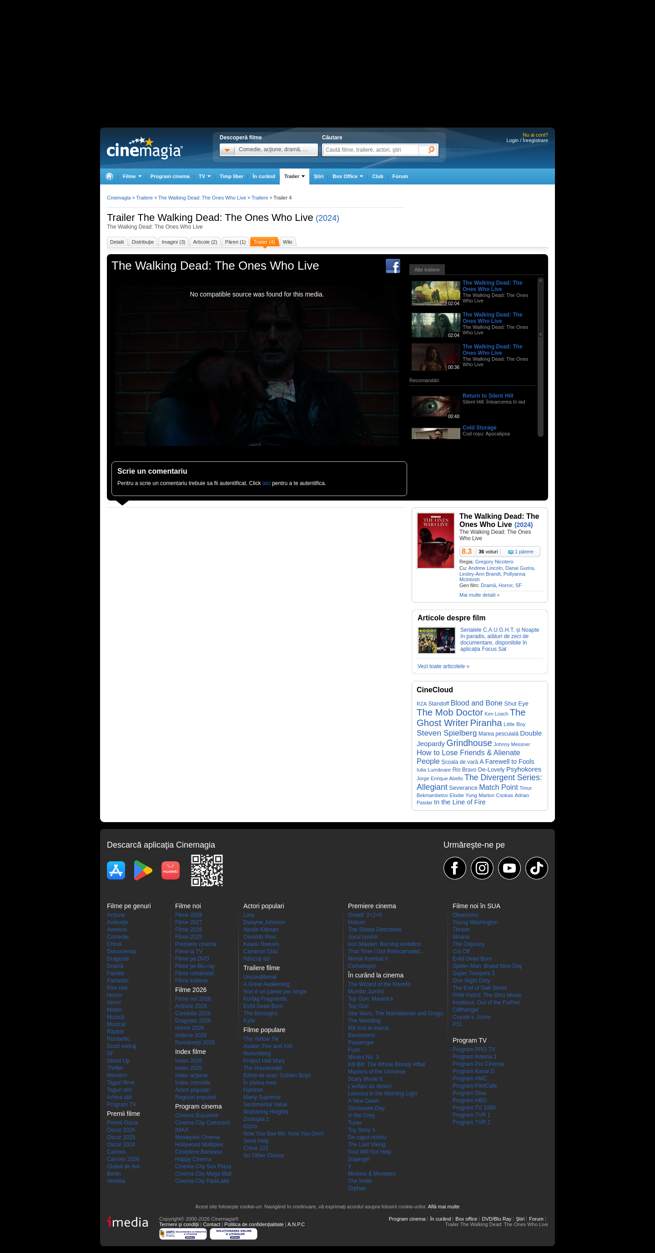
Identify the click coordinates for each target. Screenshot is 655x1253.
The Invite (360, 1181)
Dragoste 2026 (193, 1021)
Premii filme (123, 1113)
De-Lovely (491, 769)
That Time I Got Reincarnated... (386, 951)
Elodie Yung (463, 795)
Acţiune (116, 915)
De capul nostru (367, 1137)
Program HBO (470, 1100)
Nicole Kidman (260, 929)
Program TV (121, 1104)
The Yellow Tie (260, 1039)
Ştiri (318, 176)
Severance (463, 787)
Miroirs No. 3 (363, 1057)
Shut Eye (516, 703)
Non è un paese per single (275, 991)
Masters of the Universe (377, 1072)
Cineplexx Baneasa (198, 1152)
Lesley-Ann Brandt (480, 574)
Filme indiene (191, 980)
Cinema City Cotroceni (202, 1123)
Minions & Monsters (372, 1174)
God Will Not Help (369, 1152)
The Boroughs (260, 1013)
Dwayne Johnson (264, 922)
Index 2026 (188, 1061)
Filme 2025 (188, 937)
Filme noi (188, 906)
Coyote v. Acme (471, 1017)
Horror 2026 (189, 1028)
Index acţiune (191, 1075)
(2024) (327, 218)
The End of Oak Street (480, 988)
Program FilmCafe (475, 1086)
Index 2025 (188, 1068)
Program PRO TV (474, 1049)
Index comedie (193, 1082)
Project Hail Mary (264, 1061)
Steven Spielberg (447, 732)
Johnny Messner (512, 744)
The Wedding (364, 1021)
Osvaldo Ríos (259, 937)
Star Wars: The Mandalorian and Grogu (395, 1013)
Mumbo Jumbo (366, 991)
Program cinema (170, 176)
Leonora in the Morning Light (383, 1093)
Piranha (486, 723)
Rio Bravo (465, 770)
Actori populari (192, 1090)
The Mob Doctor (450, 712)
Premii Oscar (122, 1123)
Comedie (118, 937)
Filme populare (264, 1029)
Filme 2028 (188, 915)
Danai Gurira (519, 568)
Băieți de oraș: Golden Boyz (277, 1075)
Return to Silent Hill (488, 396)
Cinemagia (119, 197)
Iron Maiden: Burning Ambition (384, 944)
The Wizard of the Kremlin (379, 984)
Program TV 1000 (474, 1108)
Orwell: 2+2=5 (365, 915)
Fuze (354, 1050)
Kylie (249, 1021)
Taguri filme (121, 1082)
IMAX (181, 1130)
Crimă (114, 944)
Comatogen (362, 966)
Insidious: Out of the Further (486, 1002)
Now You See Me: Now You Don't (283, 1133)
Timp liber (231, 176)
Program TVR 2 (471, 1122)
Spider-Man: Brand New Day (487, 966)
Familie (116, 973)
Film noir (117, 988)
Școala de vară (459, 762)
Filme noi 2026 (193, 999)
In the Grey (361, 1115)
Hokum (356, 922)
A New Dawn (363, 1101)
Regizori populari (195, 1097)
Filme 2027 (188, 922)
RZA (422, 703)
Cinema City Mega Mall (203, 1174)
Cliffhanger (466, 1010)
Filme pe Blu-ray (195, 966)
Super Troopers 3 (474, 973)
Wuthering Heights (265, 1112)
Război (115, 1031)
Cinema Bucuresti (196, 1115)
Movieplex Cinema (197, 1137)
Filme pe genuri (129, 906)
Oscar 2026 (121, 1130)
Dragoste (118, 959)
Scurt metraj (121, 1046)
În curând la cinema (375, 975)
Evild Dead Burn (263, 1006)
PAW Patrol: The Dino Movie (487, 995)
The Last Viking (367, 1144)
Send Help (256, 1141)
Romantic (118, 1039)
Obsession (466, 915)
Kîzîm (250, 1126)
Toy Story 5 (361, 1130)
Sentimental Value (265, 1104)
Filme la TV (188, 951)
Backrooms (361, 1035)
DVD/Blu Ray (496, 1219)
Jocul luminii (363, 937)
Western (117, 1075)
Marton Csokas (496, 795)
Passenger (361, 1042)
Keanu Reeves (261, 944)
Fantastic (118, 980)
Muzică (115, 1017)
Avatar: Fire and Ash (268, 1046)
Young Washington (475, 922)
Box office (466, 1219)
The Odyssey (469, 944)
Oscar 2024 (121, 1144)
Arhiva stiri (119, 1097)
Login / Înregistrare (527, 140)
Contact (211, 1224)
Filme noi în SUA (476, 906)
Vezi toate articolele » (443, 666)
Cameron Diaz (260, 951)
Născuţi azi (256, 959)
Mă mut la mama (368, 1028)
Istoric (114, 1002)
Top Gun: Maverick (370, 999)
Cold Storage (480, 427)
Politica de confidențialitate (253, 1224)
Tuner (355, 1123)
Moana (461, 937)
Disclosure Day (366, 1108)
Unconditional (260, 977)
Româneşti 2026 (195, 1042)
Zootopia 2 (256, 1119)
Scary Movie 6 (365, 1079)
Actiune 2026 (191, 1006)
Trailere (144, 197)
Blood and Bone (477, 703)
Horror (506, 585)
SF (518, 585)
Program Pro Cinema (478, 1064)
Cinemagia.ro (145, 148)
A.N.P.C (296, 1224)
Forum (400, 176)
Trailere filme (261, 968)
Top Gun (358, 1006)
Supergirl (359, 1159)
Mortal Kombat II (368, 959)
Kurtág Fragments (265, 999)
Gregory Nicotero (494, 561)
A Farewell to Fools (506, 761)
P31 (457, 1024)
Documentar (121, 951)
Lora (248, 915)
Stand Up (118, 1061)
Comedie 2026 (193, 1013)
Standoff (438, 704)
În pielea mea (259, 1082)
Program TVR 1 (471, 1115)
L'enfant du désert (370, 1086)
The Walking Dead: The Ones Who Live (225, 217)
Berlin (114, 1174)
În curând (263, 176)
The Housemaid (262, 1068)
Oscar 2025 (121, 1137)
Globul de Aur (123, 1166)
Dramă (488, 585)
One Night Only (471, 980)
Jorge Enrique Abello (440, 778)
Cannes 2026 (123, 1159)
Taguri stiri (119, 1090)
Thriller (115, 1068)
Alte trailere (427, 269)
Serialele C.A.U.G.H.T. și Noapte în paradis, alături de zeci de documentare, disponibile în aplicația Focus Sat (499, 639)
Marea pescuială (499, 734)
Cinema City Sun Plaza (203, 1166)
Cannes (116, 1152)
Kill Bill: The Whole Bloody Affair (386, 1064)
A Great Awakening (266, 984)
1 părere (524, 551)
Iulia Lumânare (434, 769)
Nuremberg (257, 1053)
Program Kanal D (473, 1071)
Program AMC (470, 1078)
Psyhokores (523, 769)
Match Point (498, 787)
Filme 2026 (188, 929)
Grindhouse (470, 743)
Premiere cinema (196, 944)
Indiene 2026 (191, 1035)
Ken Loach (497, 713)
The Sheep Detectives (375, 929)
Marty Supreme (262, 1097)
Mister (114, 1010)
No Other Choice (263, 1155)
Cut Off (461, 951)
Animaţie (117, 922)
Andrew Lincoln (486, 568)
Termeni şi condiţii (179, 1224)
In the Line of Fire (460, 802)
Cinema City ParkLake (202, 1181)
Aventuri (117, 929)
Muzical (116, 1024)
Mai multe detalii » (479, 595)
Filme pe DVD (192, 959)
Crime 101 (255, 1148)
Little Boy (514, 724)
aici (266, 483)
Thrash (461, 929)
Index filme (190, 1051)
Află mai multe (444, 1206)
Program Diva (469, 1093)
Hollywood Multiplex (199, 1144)
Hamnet (252, 1090)
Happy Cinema (193, 1159)
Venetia (116, 1181)
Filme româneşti (194, 973)
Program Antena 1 (475, 1057)
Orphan (357, 1188)
